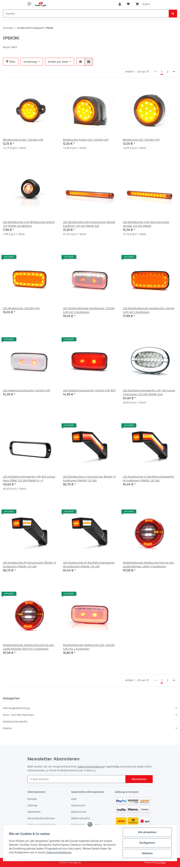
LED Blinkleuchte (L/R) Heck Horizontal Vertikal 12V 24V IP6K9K (146, 224)
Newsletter (34, 811)
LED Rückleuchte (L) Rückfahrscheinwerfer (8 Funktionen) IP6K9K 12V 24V (148, 478)
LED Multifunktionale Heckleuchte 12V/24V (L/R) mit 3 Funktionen (88, 310)
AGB (73, 799)
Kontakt (32, 799)
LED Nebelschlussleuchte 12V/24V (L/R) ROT (89, 390)
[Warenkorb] (143, 4)
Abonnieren (139, 779)
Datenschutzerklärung (91, 766)
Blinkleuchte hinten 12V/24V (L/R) (23, 139)
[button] (120, 4)
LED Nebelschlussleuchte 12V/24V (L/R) (26, 390)
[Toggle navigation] (29, 2)
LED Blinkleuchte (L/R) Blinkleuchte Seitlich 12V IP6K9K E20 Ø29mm (29, 224)
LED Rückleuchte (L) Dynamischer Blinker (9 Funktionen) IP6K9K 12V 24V (89, 478)
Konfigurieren (147, 842)
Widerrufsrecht (80, 818)
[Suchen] (86, 13)
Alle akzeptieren (147, 832)
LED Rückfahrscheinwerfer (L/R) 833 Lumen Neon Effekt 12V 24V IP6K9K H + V (29, 478)
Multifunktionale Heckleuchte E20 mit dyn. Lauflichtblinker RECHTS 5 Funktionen (29, 647)
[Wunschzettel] (128, 4)
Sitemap (32, 805)
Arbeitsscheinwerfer (15, 721)
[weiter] (174, 72)
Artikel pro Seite (58, 61)
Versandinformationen (41, 818)
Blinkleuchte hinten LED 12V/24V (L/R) (85, 139)
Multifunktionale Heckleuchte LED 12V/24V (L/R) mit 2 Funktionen (88, 647)
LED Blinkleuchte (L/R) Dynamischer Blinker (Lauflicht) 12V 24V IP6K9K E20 (89, 224)
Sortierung (30, 61)
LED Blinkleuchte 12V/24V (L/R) (21, 308)
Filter (10, 61)
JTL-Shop (161, 862)
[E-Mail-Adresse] (76, 779)
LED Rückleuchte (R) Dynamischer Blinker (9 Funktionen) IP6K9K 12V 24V (29, 564)
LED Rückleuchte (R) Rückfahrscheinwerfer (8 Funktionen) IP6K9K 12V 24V (89, 564)
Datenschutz (78, 811)
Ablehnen (147, 853)
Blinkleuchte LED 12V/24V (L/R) (141, 139)
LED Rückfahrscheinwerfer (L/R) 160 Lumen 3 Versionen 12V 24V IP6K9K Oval (149, 392)
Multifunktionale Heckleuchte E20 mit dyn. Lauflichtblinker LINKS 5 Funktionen (149, 564)
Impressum (78, 805)
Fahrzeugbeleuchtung (16, 708)
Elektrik (7, 728)
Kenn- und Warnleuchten (18, 714)
